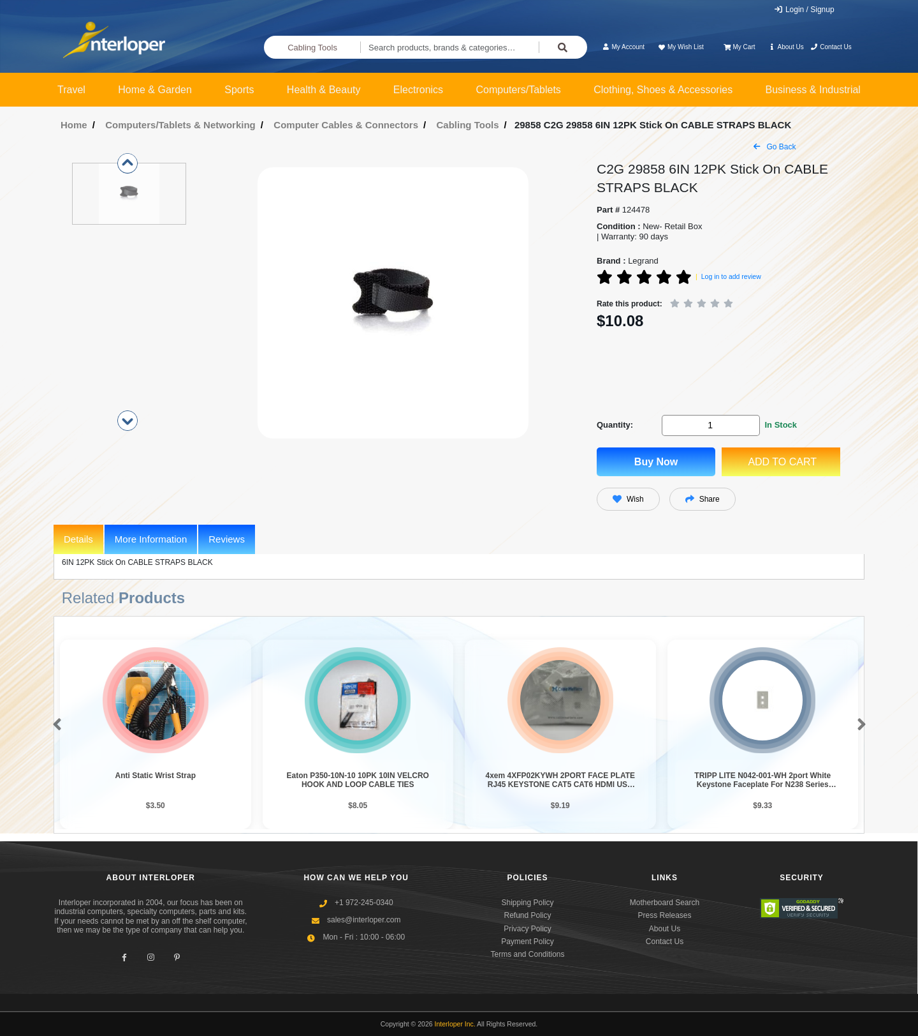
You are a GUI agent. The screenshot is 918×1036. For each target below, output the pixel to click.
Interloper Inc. (455, 1024)
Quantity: (615, 425)
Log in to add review (731, 276)
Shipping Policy (527, 902)
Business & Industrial (813, 89)
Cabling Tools (312, 47)
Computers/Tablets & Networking (180, 124)
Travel (71, 89)
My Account (623, 46)
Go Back (775, 146)
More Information (151, 539)
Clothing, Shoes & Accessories (663, 89)
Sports (239, 89)
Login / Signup (804, 9)
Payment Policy (527, 941)
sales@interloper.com (364, 919)
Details (78, 539)
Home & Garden (155, 89)
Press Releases (664, 915)
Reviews (226, 539)
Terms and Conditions (527, 954)
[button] (54, 725)
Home (74, 124)
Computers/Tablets (518, 89)
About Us (786, 46)
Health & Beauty (324, 89)
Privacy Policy (527, 928)
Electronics (418, 89)
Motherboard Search (664, 902)
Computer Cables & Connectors (345, 124)
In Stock (780, 425)
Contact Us (831, 46)
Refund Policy (527, 915)
